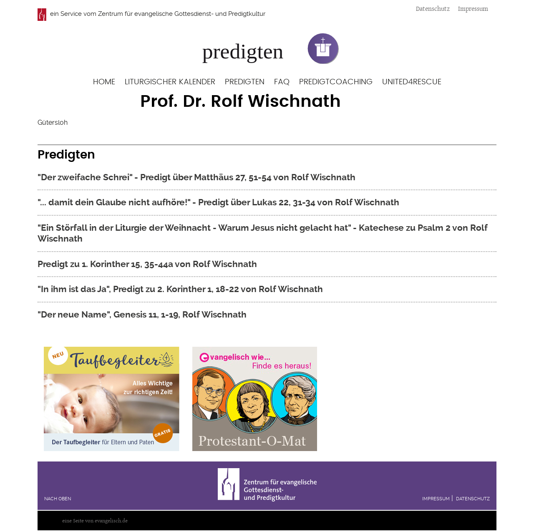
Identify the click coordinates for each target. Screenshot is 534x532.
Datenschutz (433, 8)
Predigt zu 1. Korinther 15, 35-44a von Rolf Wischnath (147, 264)
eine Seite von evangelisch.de (95, 520)
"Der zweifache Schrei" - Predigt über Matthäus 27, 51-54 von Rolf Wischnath (196, 177)
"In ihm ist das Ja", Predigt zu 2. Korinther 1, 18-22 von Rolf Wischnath (180, 289)
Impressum (473, 8)
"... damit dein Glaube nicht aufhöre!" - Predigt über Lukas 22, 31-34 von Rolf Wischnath (218, 202)
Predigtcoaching (336, 82)
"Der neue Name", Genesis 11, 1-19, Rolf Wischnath (142, 314)
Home (104, 82)
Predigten (244, 82)
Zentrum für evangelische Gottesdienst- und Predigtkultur (181, 14)
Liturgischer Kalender (170, 82)
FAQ (282, 82)
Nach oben (57, 499)
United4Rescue (411, 82)
